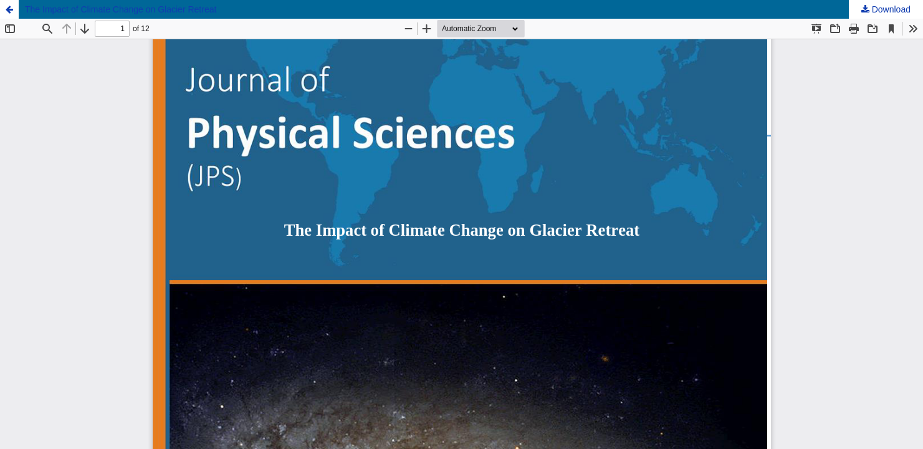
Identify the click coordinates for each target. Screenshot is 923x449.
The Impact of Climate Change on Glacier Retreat (120, 9)
